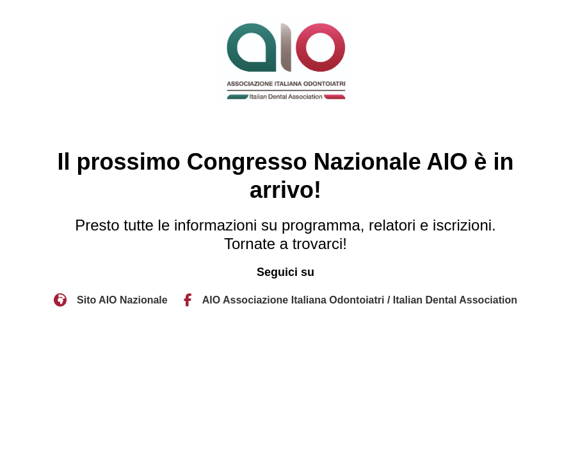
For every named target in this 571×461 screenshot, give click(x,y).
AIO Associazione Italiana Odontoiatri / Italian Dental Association (359, 300)
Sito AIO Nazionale (122, 300)
